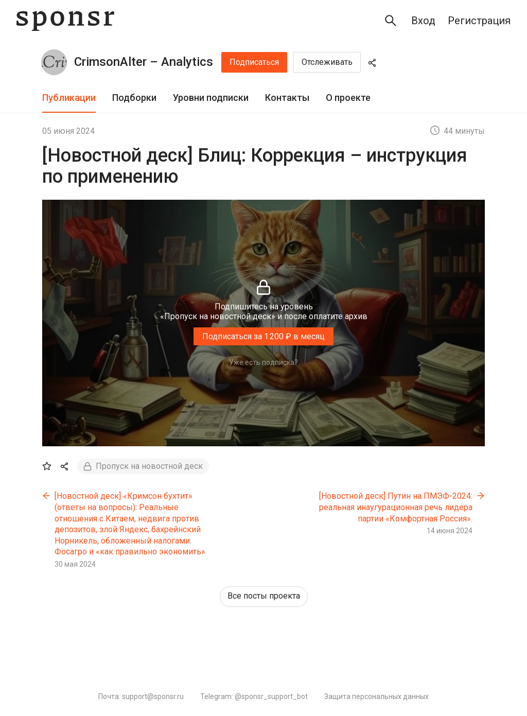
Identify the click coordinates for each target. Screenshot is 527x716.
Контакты (287, 97)
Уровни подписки (211, 97)
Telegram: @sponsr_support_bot (254, 696)
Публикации (69, 97)
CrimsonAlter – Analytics (143, 62)
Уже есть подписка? (263, 362)
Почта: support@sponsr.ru (141, 696)
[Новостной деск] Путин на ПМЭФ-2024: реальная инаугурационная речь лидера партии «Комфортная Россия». (395, 507)
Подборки (134, 97)
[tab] (69, 98)
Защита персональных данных (376, 696)
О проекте (348, 97)
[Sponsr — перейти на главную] (65, 21)
